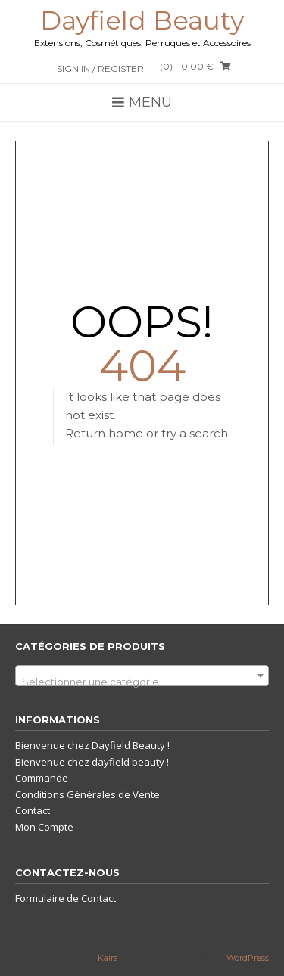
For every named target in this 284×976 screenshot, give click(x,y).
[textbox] (142, 681)
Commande (41, 778)
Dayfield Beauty (142, 20)
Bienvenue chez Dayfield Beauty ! (92, 745)
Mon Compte (44, 827)
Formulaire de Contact (65, 898)
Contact (32, 810)
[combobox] (142, 675)
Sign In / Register (100, 68)
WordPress (247, 958)
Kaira (108, 958)
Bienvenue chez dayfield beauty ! (92, 762)
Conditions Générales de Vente (87, 794)
